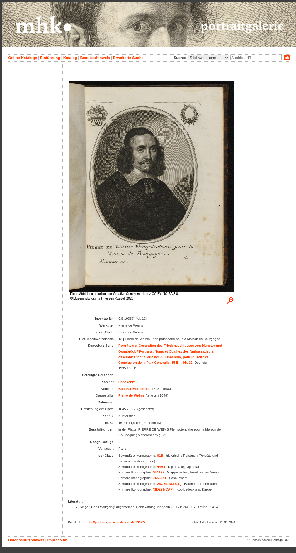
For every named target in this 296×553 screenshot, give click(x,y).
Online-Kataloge (22, 57)
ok (287, 57)
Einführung (50, 57)
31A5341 (159, 478)
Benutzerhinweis (95, 57)
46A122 (158, 472)
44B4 (161, 467)
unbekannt (126, 382)
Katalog (70, 57)
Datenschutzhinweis (26, 540)
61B (160, 455)
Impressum (57, 540)
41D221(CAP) (162, 489)
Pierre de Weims (131, 395)
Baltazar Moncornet (134, 388)
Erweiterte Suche (128, 57)
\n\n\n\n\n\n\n (208, 57)
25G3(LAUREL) (169, 484)
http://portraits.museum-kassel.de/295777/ (116, 522)
